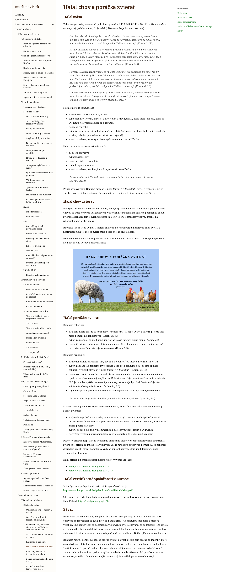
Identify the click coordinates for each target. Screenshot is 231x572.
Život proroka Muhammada (36, 468)
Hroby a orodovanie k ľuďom (36, 159)
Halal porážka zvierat (187, 22)
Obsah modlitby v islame (38, 133)
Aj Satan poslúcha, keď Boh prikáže (36, 479)
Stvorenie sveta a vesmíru (35, 311)
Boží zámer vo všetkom (37, 289)
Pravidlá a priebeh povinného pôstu (35, 227)
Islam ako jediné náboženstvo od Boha (37, 45)
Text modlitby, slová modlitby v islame (36, 122)
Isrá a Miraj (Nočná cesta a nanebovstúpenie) (36, 447)
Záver (180, 31)
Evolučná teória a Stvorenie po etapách (39, 295)
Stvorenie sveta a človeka (33, 280)
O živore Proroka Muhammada (35, 437)
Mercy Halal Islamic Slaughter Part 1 (89, 466)
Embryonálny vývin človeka (39, 301)
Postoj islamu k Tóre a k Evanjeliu (34, 78)
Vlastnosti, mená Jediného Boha (35, 375)
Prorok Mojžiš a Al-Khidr (35, 490)
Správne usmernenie (33, 51)
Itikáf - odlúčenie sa (35, 246)
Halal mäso (182, 13)
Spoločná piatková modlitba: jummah (39, 173)
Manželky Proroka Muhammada (32, 455)
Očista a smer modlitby (37, 116)
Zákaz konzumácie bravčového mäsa (35, 567)
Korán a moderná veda (34, 68)
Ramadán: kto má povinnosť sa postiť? (39, 256)
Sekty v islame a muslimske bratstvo (36, 86)
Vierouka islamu (23, 29)
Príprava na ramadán (36, 233)
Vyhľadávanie (21, 19)
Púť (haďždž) (29, 270)
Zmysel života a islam (33, 405)
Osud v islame (30, 391)
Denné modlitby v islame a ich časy (39, 144)
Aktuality (19, 15)
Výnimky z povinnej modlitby (36, 181)
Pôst (25, 221)
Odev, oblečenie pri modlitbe (35, 151)
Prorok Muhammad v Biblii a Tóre (37, 462)
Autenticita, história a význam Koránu (37, 61)
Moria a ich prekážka (36, 338)
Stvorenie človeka (31, 284)
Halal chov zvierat (186, 18)
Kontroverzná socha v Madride (38, 486)
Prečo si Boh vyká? (32, 362)
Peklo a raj (28, 425)
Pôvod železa (32, 342)
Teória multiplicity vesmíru (39, 328)
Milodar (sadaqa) (34, 212)
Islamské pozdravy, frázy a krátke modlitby (39, 200)
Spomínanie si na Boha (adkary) (37, 188)
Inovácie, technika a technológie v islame (36, 552)
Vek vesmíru (32, 323)
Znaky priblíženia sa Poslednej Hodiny (38, 430)
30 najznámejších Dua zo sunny (38, 166)
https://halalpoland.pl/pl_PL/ (93, 501)
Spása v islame (30, 415)
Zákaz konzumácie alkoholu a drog (39, 560)
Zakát (26, 207)
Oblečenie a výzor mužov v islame (39, 511)
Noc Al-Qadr (32, 250)
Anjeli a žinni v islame (34, 400)
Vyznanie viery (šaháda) (34, 107)
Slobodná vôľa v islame (34, 396)
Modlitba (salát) (31, 112)
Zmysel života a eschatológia (34, 381)
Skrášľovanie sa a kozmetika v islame (39, 535)
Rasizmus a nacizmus (36, 542)
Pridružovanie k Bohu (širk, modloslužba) (36, 368)
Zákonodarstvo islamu (31, 500)
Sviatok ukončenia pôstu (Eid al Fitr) (37, 264)
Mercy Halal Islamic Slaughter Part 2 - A (91, 470)
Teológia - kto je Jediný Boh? (35, 357)
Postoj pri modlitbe (35, 128)
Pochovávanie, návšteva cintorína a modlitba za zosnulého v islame (37, 527)
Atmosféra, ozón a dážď (37, 333)
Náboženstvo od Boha (31, 39)
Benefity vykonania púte (37, 275)
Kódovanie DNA (34, 306)
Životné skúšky (30, 410)
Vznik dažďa (32, 347)
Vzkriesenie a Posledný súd (36, 420)
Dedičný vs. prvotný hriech (36, 386)
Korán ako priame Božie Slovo (35, 56)
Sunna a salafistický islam (35, 92)
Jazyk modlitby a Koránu (38, 138)
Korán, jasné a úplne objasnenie (38, 73)
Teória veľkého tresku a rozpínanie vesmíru (37, 317)
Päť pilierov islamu (30, 102)
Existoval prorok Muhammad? (37, 442)
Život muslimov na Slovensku (29, 24)
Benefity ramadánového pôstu (37, 239)
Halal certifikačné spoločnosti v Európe (195, 26)
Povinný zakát (33, 216)
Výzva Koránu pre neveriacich (37, 97)
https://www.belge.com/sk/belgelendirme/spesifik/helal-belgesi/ (98, 490)
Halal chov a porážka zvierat (39, 546)
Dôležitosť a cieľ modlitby (38, 195)
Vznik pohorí (32, 352)
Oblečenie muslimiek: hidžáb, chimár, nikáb (36, 518)
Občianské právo (31, 505)
